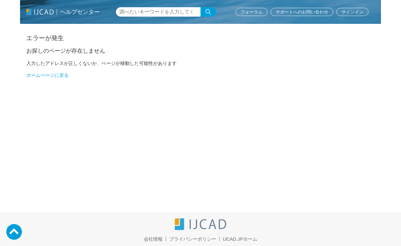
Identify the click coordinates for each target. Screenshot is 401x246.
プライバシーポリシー (192, 239)
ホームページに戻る (47, 75)
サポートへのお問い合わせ (302, 11)
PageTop (14, 232)
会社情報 (153, 239)
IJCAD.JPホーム (240, 239)
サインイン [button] (352, 11)
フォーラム (252, 11)
